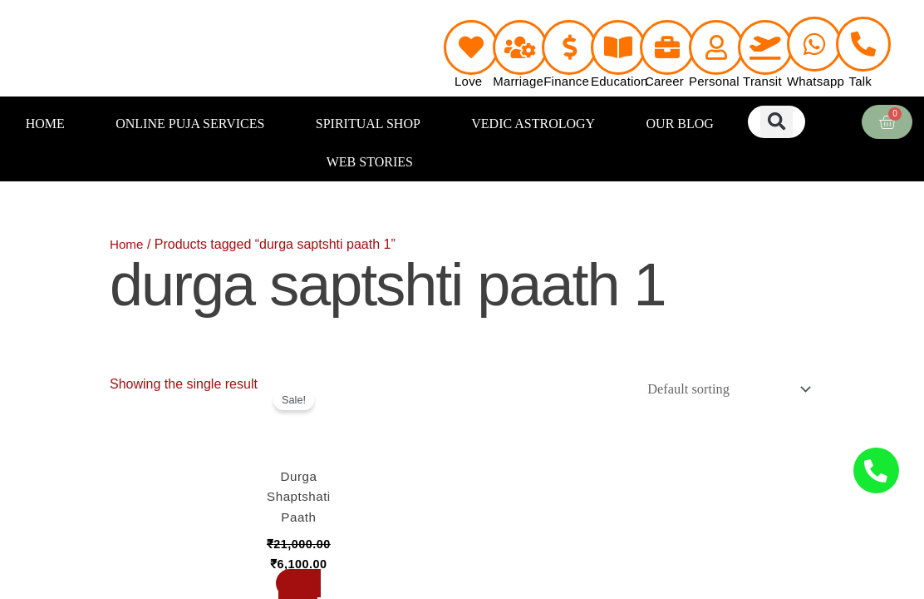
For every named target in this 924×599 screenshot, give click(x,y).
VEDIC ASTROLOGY (533, 123)
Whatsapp (815, 81)
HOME (45, 123)
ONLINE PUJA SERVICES (190, 123)
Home (127, 244)
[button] (776, 122)
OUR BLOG (680, 123)
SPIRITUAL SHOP (368, 123)
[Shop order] (721, 389)
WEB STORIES (370, 162)
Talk (860, 81)
